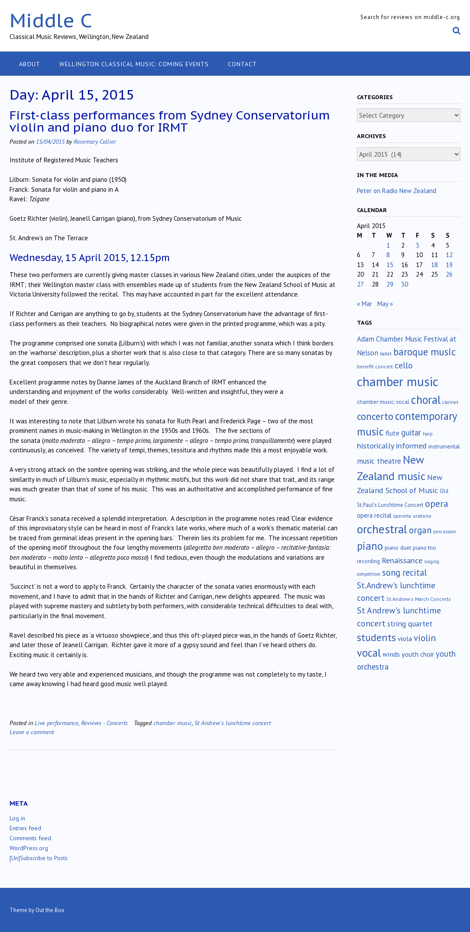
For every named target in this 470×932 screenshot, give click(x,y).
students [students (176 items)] (376, 637)
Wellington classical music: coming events (134, 64)
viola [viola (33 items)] (405, 638)
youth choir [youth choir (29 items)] (418, 654)
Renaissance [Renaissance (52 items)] (402, 560)
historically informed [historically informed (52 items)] (392, 446)
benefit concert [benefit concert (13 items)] (375, 366)
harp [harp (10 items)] (428, 434)
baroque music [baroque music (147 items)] (424, 351)
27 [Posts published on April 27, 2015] (360, 284)
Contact (242, 64)
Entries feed (25, 828)
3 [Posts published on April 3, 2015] (417, 245)
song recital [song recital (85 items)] (404, 572)
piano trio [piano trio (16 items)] (424, 547)
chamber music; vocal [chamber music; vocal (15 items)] (383, 402)
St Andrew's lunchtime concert (232, 723)
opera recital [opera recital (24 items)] (374, 515)
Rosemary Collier (95, 141)
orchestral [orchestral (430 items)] (382, 529)
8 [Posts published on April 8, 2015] (388, 255)
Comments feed (30, 838)
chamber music (172, 723)
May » (385, 304)
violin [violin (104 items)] (425, 638)
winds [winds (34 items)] (391, 653)
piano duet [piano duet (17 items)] (398, 547)
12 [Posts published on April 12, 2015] (449, 255)
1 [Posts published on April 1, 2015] (388, 245)
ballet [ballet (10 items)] (386, 354)
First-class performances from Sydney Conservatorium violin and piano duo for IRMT (170, 121)
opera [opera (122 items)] (436, 503)
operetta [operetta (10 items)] (402, 516)
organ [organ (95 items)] (420, 530)
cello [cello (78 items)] (404, 365)
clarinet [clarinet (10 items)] (450, 402)
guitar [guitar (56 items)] (411, 432)
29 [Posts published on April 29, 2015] (389, 284)
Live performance (56, 723)
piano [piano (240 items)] (370, 546)
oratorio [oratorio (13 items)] (422, 516)
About (29, 64)
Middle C (51, 20)
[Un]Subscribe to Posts (39, 858)
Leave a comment (32, 732)
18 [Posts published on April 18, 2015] (434, 265)
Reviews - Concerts (104, 723)
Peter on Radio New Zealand (396, 191)
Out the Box (50, 910)
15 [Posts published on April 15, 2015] (389, 265)
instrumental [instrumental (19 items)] (444, 446)
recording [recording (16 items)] (368, 561)
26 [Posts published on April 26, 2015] (449, 274)
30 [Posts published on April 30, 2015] (404, 284)
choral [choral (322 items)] (426, 399)
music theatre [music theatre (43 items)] (379, 461)
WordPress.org (29, 848)
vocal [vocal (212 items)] (369, 653)
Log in (17, 818)
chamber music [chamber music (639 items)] (397, 381)
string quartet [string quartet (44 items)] (409, 624)
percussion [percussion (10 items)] (444, 532)
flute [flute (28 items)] (392, 433)
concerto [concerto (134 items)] (375, 416)
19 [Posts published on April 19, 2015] (449, 265)
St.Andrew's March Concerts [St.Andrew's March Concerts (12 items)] (418, 599)
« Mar (364, 304)
